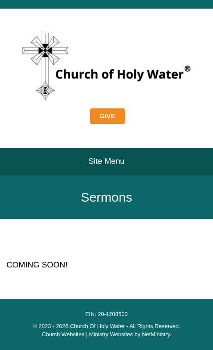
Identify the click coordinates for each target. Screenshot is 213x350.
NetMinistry (156, 334)
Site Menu (107, 161)
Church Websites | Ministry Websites (88, 334)
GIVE (107, 116)
